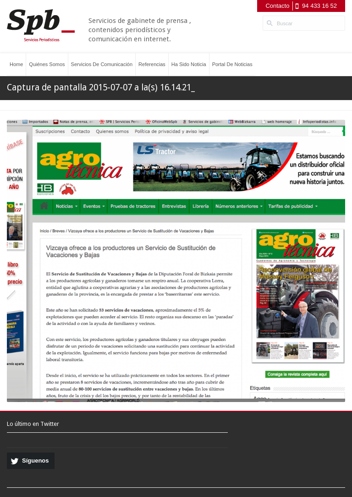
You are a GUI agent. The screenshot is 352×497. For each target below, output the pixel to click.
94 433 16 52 (319, 5)
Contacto (277, 5)
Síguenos (35, 460)
